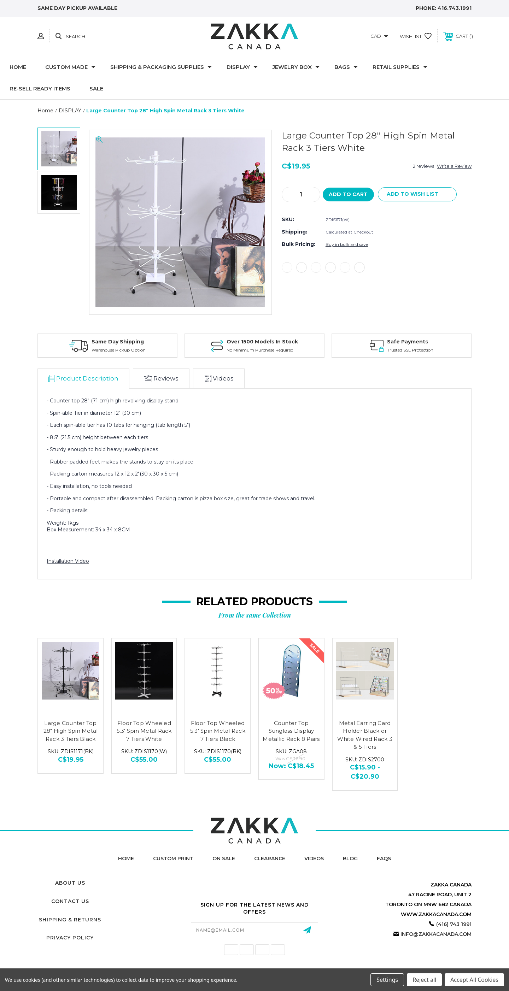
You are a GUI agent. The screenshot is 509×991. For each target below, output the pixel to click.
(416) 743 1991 (454, 924)
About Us (70, 883)
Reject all (424, 980)
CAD (379, 36)
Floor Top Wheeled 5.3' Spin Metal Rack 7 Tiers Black (217, 731)
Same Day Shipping (118, 341)
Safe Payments (407, 341)
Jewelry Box (296, 67)
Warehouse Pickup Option (119, 350)
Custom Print (173, 858)
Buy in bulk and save (347, 244)
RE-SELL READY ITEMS (40, 88)
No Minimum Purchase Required (260, 350)
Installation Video (68, 561)
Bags (346, 67)
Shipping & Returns (70, 919)
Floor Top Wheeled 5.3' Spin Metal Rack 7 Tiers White (144, 731)
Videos (314, 858)
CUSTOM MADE (70, 67)
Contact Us (70, 901)
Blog (350, 858)
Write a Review (454, 166)
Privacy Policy (70, 937)
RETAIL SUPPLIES (400, 67)
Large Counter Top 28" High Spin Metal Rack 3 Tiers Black (70, 731)
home (126, 858)
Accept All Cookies (474, 980)
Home (18, 67)
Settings (387, 980)
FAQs (384, 858)
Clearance (269, 858)
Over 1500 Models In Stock (262, 341)
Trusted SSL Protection (410, 350)
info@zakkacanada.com (436, 934)
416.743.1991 (455, 8)
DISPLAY (242, 67)
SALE (96, 88)
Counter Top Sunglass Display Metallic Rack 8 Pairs (291, 731)
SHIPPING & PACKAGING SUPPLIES (161, 67)
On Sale (223, 858)
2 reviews (423, 166)
